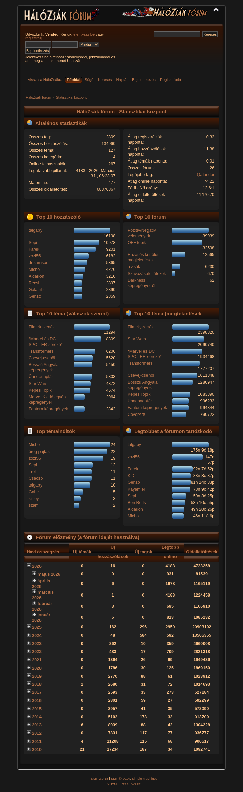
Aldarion (36, 276)
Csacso (36, 478)
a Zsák (134, 266)
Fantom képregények (48, 409)
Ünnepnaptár (41, 376)
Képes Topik (40, 390)
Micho (34, 269)
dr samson (38, 262)
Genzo (35, 296)
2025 (37, 627)
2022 (37, 651)
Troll (33, 471)
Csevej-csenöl (42, 358)
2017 (37, 692)
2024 (37, 635)
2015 (37, 709)
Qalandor (205, 174)
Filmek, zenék (42, 327)
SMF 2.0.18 (99, 778)
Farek (34, 249)
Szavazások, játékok (147, 273)
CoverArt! (136, 414)
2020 (37, 668)
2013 (37, 725)
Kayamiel (136, 489)
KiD (131, 475)
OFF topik (137, 242)
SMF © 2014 (120, 778)
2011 (37, 741)
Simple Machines (144, 778)
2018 (37, 684)
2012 (37, 733)
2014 (37, 717)
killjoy (34, 498)
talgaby (35, 230)
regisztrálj (33, 38)
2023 (37, 643)
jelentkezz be (83, 34)
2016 (37, 700)
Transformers (41, 351)
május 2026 (48, 574)
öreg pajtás (39, 451)
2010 (37, 749)
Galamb (36, 289)
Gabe (34, 492)
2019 (37, 676)
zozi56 (35, 256)
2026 (37, 566)
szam (34, 505)
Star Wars (38, 383)
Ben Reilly (137, 502)
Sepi (33, 242)
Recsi (34, 283)
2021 (37, 660)
